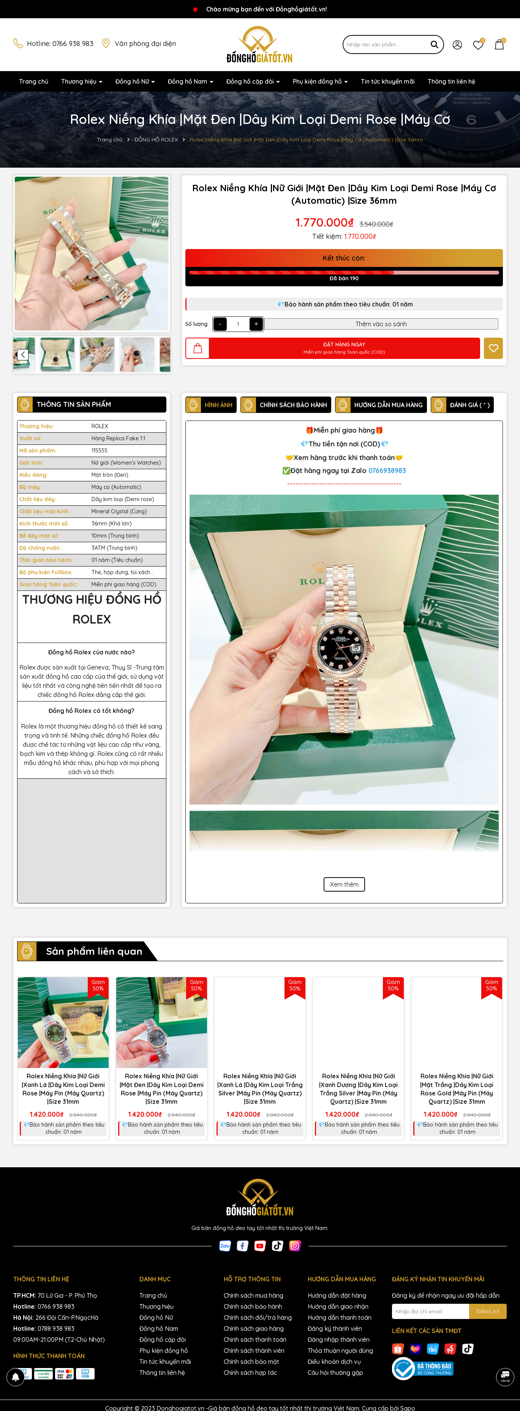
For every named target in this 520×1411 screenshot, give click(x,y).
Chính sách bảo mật (251, 1361)
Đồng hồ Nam (188, 81)
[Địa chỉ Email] (449, 1311)
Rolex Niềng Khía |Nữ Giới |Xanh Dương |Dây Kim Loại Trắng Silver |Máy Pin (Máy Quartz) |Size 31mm (358, 1088)
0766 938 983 (72, 43)
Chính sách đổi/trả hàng (258, 1317)
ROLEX (100, 426)
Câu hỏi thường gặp (335, 1372)
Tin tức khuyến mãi (388, 81)
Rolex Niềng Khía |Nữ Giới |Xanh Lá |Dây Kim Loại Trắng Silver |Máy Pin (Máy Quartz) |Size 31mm (260, 1088)
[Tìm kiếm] (434, 44)
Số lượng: (197, 324)
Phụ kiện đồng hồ (318, 81)
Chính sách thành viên (254, 1350)
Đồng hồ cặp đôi (250, 81)
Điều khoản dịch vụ (334, 1361)
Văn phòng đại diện (145, 43)
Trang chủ (33, 81)
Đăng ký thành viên (335, 1328)
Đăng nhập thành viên (339, 1339)
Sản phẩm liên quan (94, 951)
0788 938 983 (56, 1328)
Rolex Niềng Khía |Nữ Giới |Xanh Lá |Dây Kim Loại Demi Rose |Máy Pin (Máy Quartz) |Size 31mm (63, 1088)
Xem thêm (344, 884)
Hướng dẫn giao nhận (338, 1306)
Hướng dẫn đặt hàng (337, 1295)
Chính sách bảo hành (253, 1306)
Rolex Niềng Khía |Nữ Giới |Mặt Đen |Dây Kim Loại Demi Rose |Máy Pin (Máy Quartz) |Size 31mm (162, 1088)
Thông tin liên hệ (451, 81)
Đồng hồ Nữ (132, 81)
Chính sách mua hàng (253, 1295)
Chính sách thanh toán (255, 1339)
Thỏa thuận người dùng (340, 1350)
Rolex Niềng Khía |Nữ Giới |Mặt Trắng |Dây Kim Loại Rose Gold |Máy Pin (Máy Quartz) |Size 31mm (456, 1088)
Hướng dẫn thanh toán (339, 1317)
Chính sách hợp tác (250, 1372)
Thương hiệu (79, 81)
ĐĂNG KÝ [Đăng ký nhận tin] (488, 1311)
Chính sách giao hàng (254, 1328)
